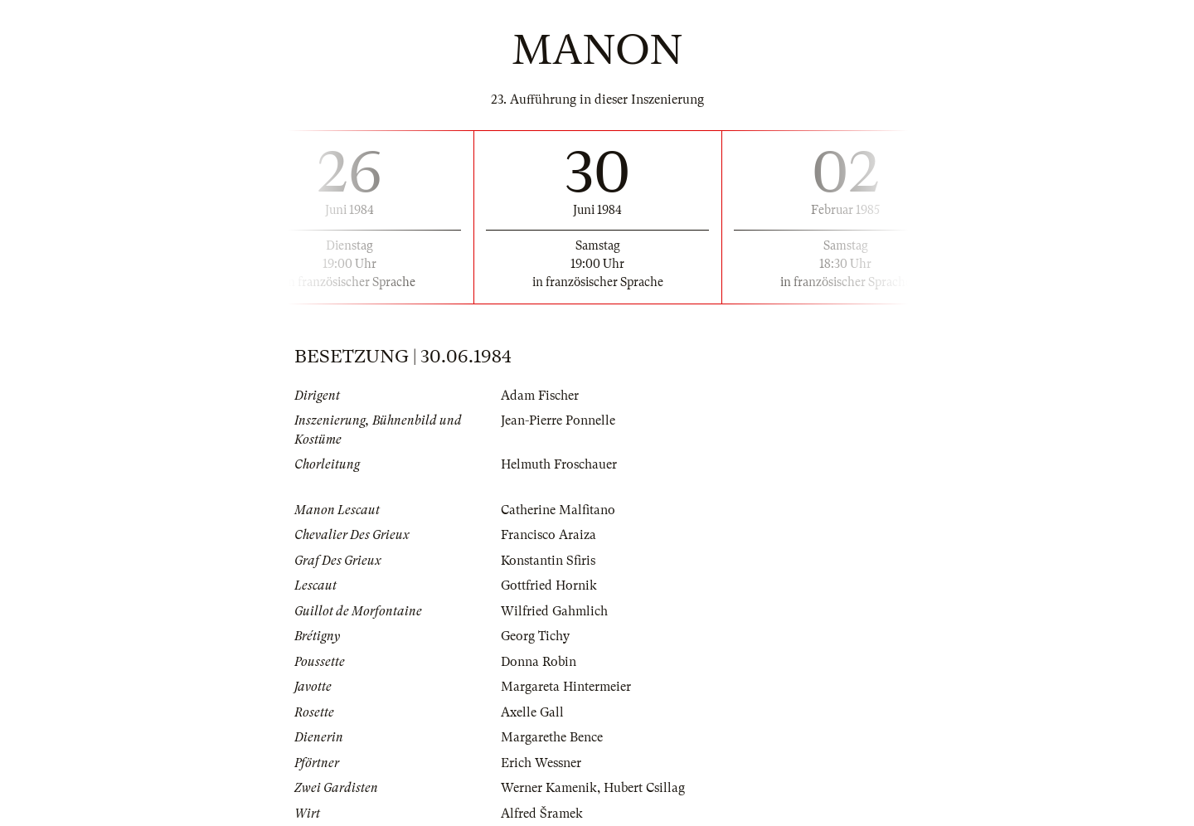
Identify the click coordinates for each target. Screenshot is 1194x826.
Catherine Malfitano (558, 510)
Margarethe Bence (552, 737)
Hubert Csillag (644, 787)
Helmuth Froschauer (559, 464)
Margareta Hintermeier (566, 686)
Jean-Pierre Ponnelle (558, 420)
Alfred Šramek (542, 813)
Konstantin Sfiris (548, 560)
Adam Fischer (540, 395)
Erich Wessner (541, 763)
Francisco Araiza (548, 534)
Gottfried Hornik (549, 585)
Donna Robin (538, 661)
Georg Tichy (535, 636)
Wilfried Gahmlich (554, 611)
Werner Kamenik (549, 787)
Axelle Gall (532, 712)
